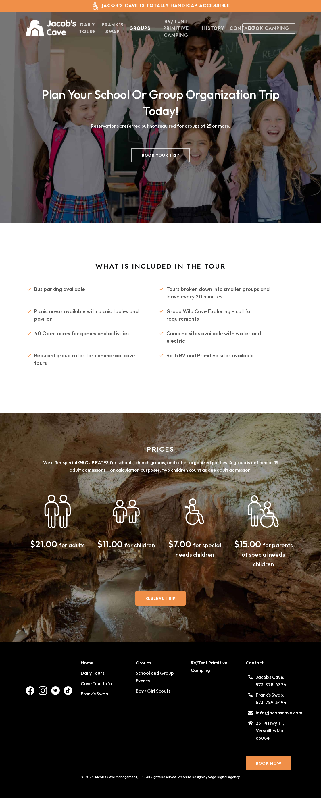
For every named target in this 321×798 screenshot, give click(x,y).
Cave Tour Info (96, 683)
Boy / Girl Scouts (153, 691)
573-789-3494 (271, 702)
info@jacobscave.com (279, 713)
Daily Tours (92, 673)
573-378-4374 (271, 684)
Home (87, 663)
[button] (160, 155)
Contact (255, 663)
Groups (143, 663)
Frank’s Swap (94, 694)
